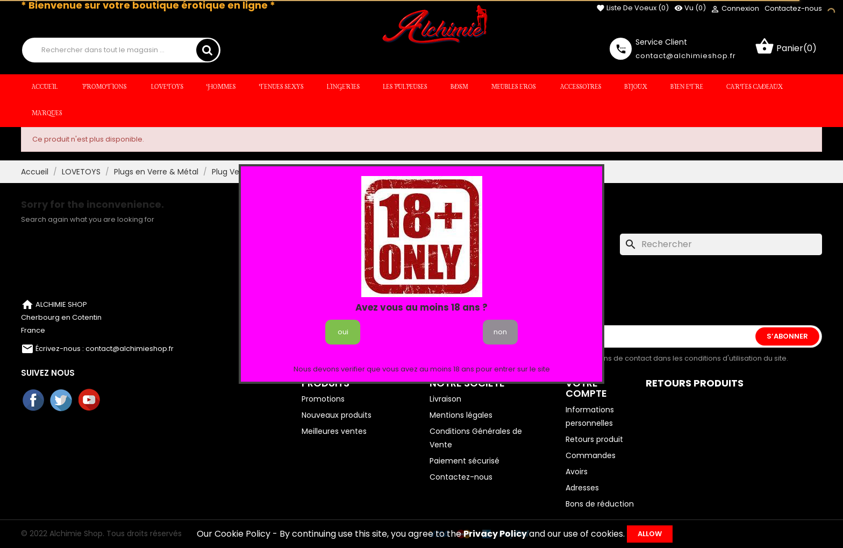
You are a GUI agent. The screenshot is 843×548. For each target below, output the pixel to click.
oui (343, 332)
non (500, 332)
